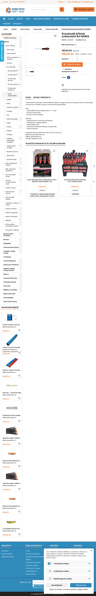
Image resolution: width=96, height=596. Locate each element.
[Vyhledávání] (48, 9)
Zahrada (6, 286)
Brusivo (6, 239)
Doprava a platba (61, 19)
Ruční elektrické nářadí (11, 164)
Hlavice (9, 63)
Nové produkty (7, 554)
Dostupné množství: (69, 72)
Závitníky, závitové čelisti (12, 204)
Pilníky (9, 127)
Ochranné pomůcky (11, 247)
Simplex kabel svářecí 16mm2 (12, 483)
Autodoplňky (8, 298)
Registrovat (88, 2)
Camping (7, 257)
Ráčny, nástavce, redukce (13, 58)
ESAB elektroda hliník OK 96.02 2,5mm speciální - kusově (12, 415)
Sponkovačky (12, 159)
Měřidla (8, 220)
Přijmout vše (81, 585)
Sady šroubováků (12, 95)
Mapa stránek (31, 574)
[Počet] (73, 59)
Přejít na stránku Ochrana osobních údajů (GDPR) (69, 589)
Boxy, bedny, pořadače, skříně (12, 225)
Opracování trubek (10, 198)
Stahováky (10, 155)
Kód (63, 40)
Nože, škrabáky (12, 119)
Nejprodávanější (8, 557)
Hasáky (9, 111)
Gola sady (10, 50)
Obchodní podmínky (42, 19)
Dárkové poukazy (10, 301)
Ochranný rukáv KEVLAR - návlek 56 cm (12, 528)
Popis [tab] (28, 97)
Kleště (9, 99)
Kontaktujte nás (31, 571)
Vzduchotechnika (10, 278)
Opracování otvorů (10, 193)
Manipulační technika (8, 235)
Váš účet (54, 545)
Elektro (6, 274)
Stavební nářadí (9, 282)
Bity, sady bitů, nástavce (11, 170)
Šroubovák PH (13, 71)
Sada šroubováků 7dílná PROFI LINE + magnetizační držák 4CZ (42, 181)
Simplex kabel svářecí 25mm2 (12, 438)
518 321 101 (21, 2)
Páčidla (9, 135)
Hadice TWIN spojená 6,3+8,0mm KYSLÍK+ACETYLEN (12, 370)
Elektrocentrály (9, 294)
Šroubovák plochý (12, 79)
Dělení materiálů (12, 213)
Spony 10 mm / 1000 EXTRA (12, 324)
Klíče (8, 103)
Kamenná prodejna (80, 19)
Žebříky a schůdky (10, 290)
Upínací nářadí (11, 209)
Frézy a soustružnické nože (11, 182)
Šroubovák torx (13, 84)
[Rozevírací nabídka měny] (61, 2)
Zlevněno (5, 551)
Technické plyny (9, 261)
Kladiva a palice (12, 107)
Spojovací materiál (10, 265)
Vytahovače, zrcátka (11, 147)
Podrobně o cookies (33, 568)
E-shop (11, 19)
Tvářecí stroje (11, 188)
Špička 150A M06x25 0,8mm (12, 506)
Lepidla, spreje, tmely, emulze (9, 269)
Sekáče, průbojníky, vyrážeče (11, 140)
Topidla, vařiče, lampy (9, 252)
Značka (79, 40)
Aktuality (17, 24)
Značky (20, 19)
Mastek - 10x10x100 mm (12, 392)
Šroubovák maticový (12, 89)
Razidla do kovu (12, 152)
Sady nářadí (11, 53)
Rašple (9, 131)
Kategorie (6, 34)
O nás (28, 19)
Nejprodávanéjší (10, 307)
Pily (8, 115)
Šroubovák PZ (13, 75)
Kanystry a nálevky (12, 230)
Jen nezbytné (56, 585)
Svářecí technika (9, 38)
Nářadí (6, 42)
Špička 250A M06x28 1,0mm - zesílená (12, 460)
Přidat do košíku (71, 64)
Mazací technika (12, 216)
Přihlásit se (76, 2)
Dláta (9, 123)
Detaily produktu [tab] (42, 97)
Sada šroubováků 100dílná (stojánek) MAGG (75, 181)
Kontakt (5, 2)
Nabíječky (7, 243)
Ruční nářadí (10, 46)
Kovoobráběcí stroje (11, 175)
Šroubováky (11, 67)
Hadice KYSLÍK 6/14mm (11, 347)
